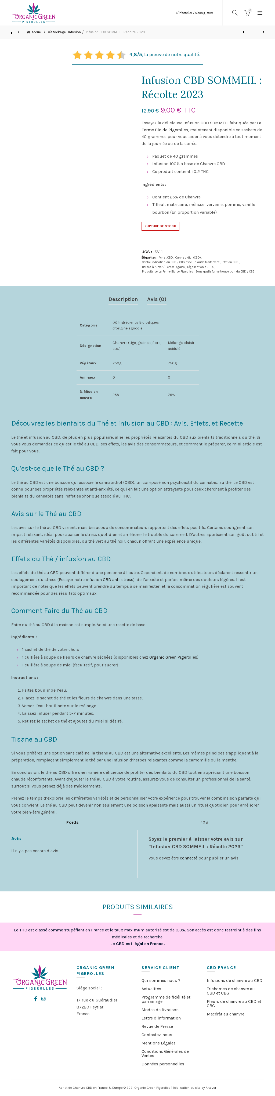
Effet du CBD (230, 262)
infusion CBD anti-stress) (110, 579)
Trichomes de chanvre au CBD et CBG (231, 991)
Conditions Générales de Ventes (165, 1053)
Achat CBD (166, 257)
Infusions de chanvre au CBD (234, 980)
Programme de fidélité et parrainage (166, 999)
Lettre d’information (161, 1018)
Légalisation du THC (200, 267)
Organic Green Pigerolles (173, 657)
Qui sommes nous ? (161, 980)
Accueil (36, 32)
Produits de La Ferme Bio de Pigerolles (167, 271)
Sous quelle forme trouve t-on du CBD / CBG (225, 271)
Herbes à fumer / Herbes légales (163, 267)
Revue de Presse (157, 1026)
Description (123, 299)
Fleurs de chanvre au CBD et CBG (234, 1003)
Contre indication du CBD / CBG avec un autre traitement (180, 262)
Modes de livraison (160, 1009)
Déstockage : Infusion (64, 32)
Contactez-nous (157, 1034)
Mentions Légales (159, 1043)
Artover (211, 1088)
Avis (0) (157, 299)
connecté (188, 858)
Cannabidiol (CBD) (188, 257)
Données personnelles (163, 1063)
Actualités (151, 988)
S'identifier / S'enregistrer (194, 13)
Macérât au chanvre (225, 1014)
